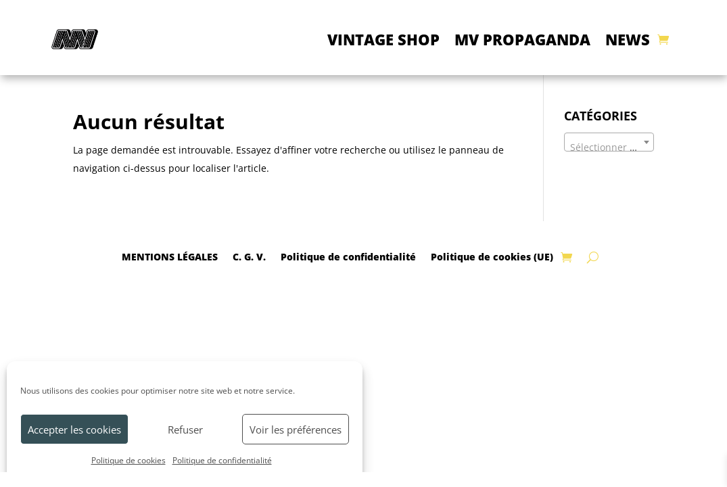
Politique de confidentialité (222, 460)
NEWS (627, 39)
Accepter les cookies (74, 429)
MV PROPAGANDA (522, 39)
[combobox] (609, 142)
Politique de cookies (128, 460)
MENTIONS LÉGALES (170, 256)
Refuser (185, 429)
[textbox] (609, 147)
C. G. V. (249, 256)
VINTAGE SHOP (383, 39)
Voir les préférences (296, 429)
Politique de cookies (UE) (492, 256)
